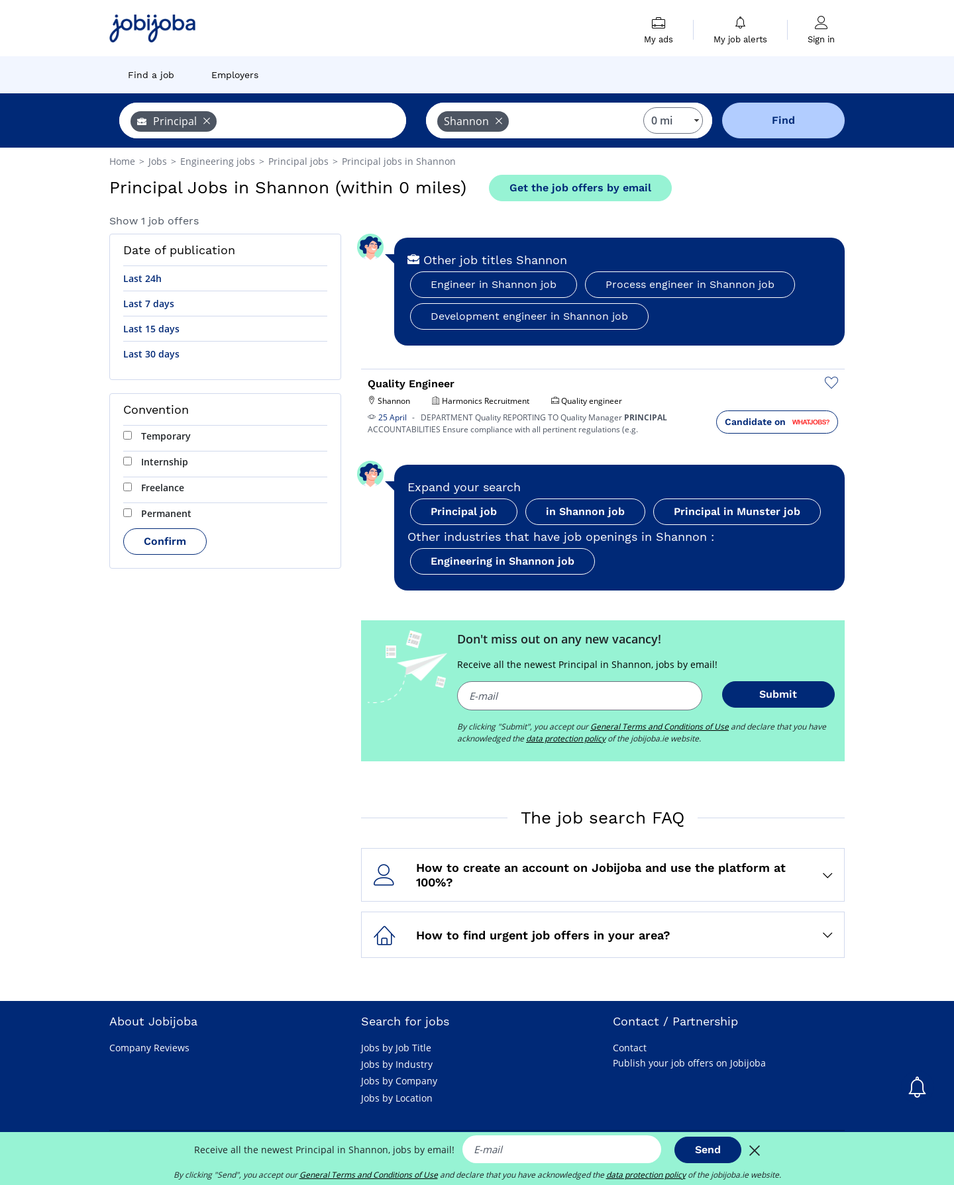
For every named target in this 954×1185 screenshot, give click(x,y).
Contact (630, 1047)
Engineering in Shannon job (502, 561)
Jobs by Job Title (396, 1047)
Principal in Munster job (737, 511)
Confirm (165, 541)
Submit (778, 694)
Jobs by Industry (397, 1064)
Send (708, 1149)
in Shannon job (585, 511)
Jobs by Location (397, 1098)
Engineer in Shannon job (493, 284)
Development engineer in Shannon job (529, 316)
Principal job (464, 511)
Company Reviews (149, 1047)
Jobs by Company (399, 1080)
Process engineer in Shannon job (690, 284)
